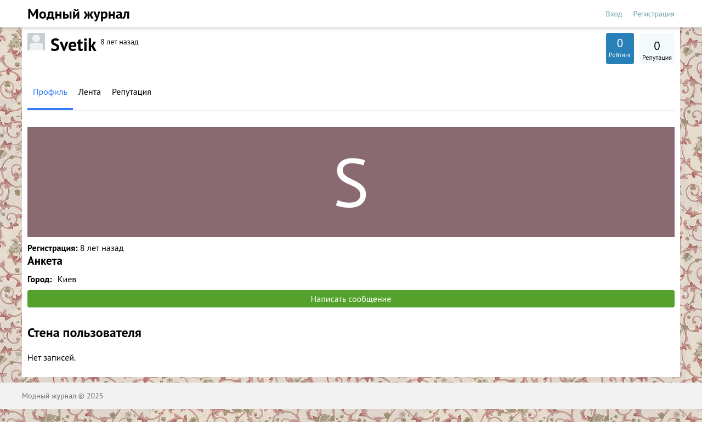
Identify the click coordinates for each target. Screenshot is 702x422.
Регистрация (654, 14)
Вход (614, 14)
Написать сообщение (351, 298)
